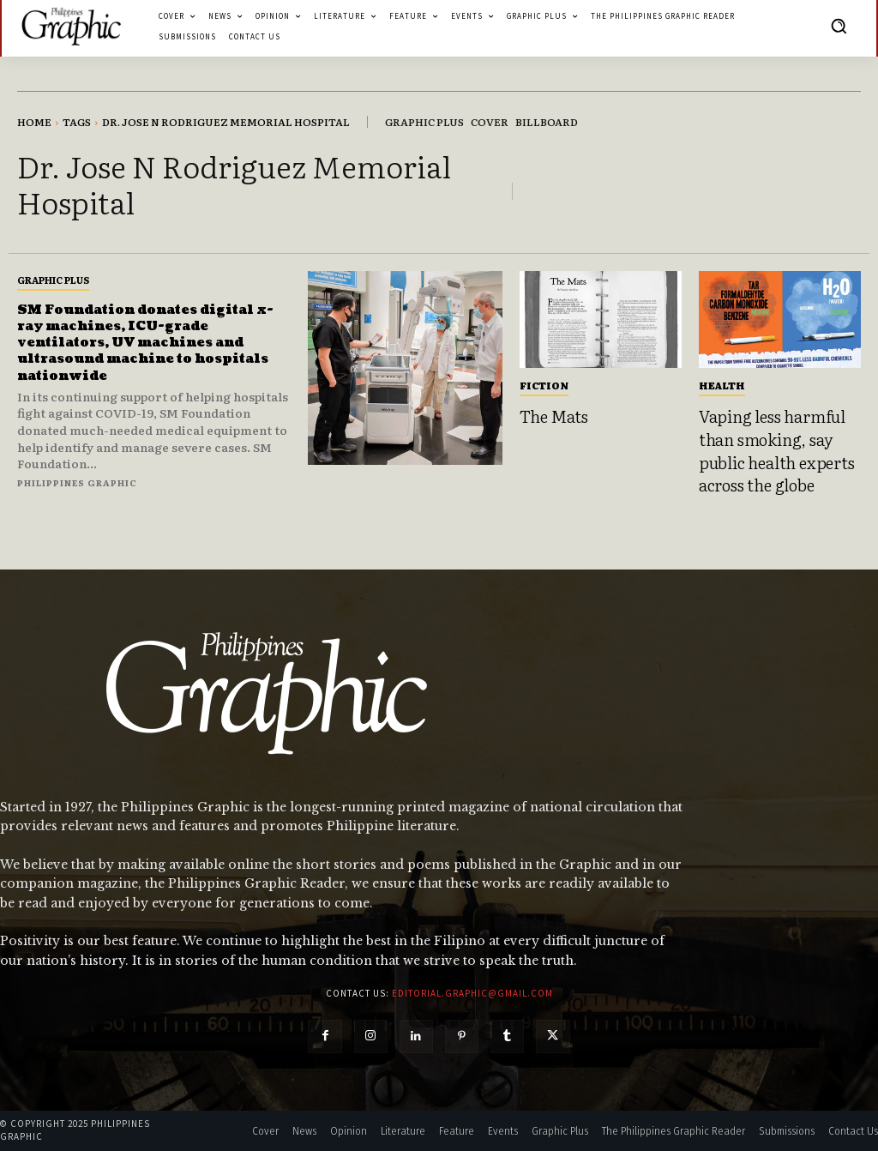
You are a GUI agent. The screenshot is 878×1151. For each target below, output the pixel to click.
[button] (838, 25)
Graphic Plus (53, 279)
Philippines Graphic (77, 482)
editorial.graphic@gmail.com (472, 993)
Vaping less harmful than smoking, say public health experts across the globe (777, 450)
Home (34, 122)
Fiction (544, 385)
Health (722, 385)
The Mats (554, 416)
